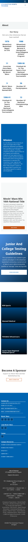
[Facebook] (5, 520)
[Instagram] (11, 520)
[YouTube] (18, 520)
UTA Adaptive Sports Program (13, 472)
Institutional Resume (16, 509)
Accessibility (5, 507)
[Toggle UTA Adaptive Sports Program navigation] (25, 5)
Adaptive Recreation (13, 475)
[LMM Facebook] (2, 442)
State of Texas (12, 511)
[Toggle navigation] (25, 1)
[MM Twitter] (8, 434)
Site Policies (13, 507)
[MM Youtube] (11, 434)
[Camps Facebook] (2, 451)
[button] (10, 417)
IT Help (11, 498)
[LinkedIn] (8, 520)
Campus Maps (10, 496)
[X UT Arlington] (14, 520)
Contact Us (7, 494)
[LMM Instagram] (5, 442)
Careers (19, 496)
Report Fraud (21, 512)
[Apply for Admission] (8, 488)
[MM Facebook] (2, 434)
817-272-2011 (14, 484)
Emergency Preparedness (9, 502)
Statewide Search (12, 512)
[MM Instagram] (5, 434)
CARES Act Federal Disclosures (12, 514)
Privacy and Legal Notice (14, 505)
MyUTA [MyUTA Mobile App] (17, 498)
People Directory (18, 494)
